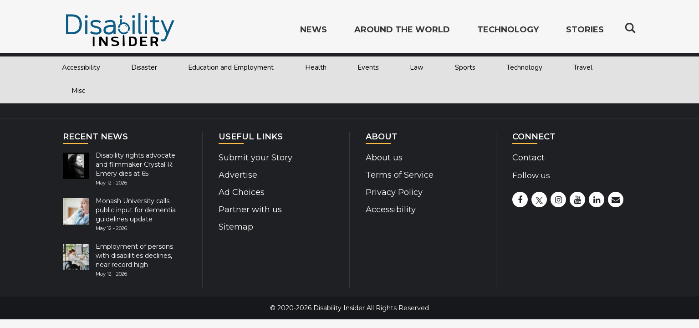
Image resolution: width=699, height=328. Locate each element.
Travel (582, 67)
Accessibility (81, 67)
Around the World (402, 30)
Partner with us (249, 209)
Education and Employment (231, 67)
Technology (524, 67)
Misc (78, 90)
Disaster (144, 67)
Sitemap (235, 226)
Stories (585, 30)
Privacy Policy (392, 192)
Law (416, 67)
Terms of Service (398, 174)
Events (368, 67)
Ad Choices (241, 192)
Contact (528, 157)
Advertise (237, 174)
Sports (465, 67)
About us (384, 157)
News (313, 30)
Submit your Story (254, 157)
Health (316, 67)
